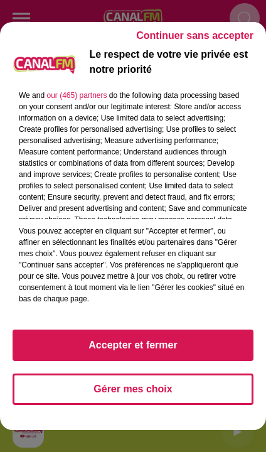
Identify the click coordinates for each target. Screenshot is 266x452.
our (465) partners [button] (76, 95)
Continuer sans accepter (194, 35)
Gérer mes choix (132, 389)
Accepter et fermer (132, 345)
